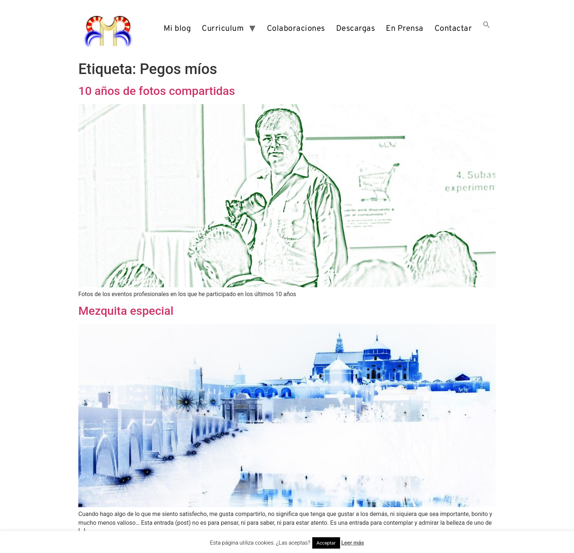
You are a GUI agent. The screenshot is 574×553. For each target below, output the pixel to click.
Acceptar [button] (326, 543)
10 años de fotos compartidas (156, 91)
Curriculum (223, 29)
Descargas (355, 29)
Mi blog (177, 29)
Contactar (453, 29)
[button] (486, 29)
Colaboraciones (296, 29)
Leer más (352, 542)
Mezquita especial (126, 311)
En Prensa (405, 29)
